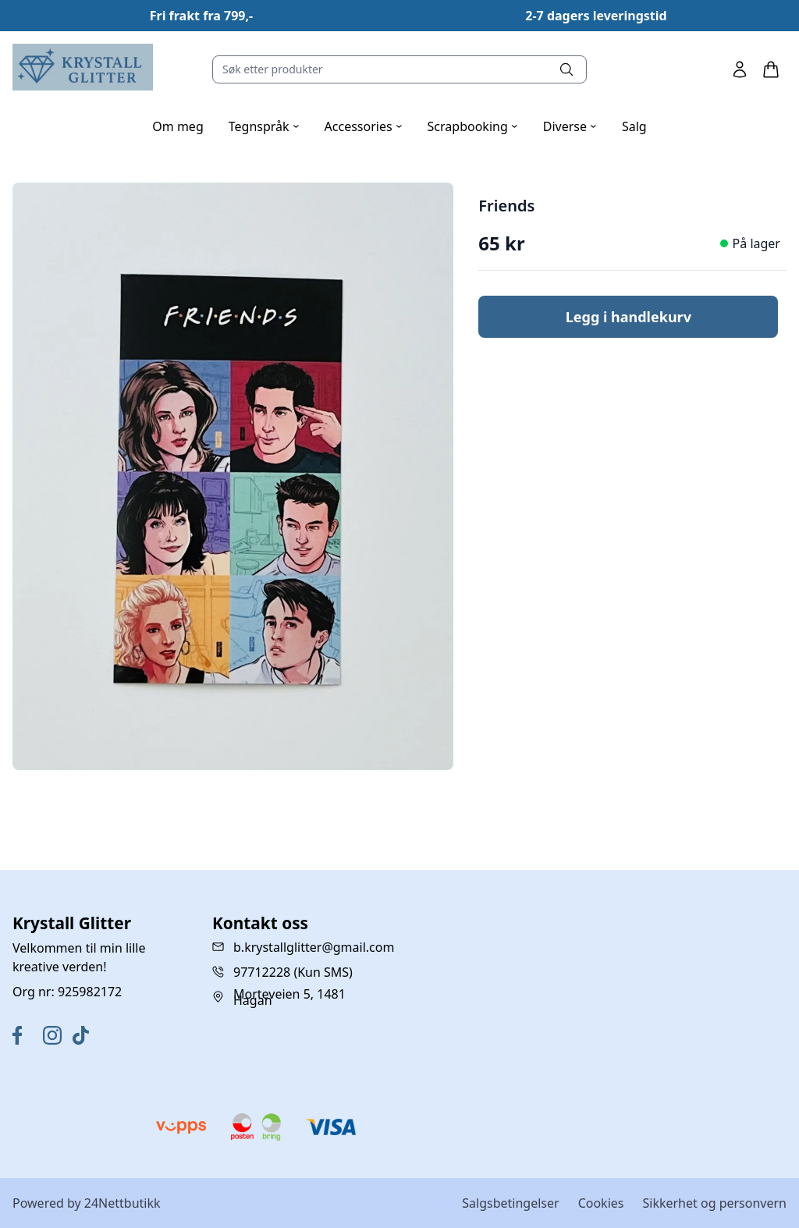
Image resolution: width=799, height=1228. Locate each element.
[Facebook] (24, 1035)
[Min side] (739, 69)
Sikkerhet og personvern (714, 1203)
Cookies (601, 1203)
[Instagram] (55, 1035)
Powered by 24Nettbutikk (86, 1203)
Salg (634, 126)
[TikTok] (85, 1035)
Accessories (364, 126)
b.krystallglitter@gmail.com (313, 947)
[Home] (82, 67)
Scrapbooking (473, 126)
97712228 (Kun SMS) (293, 972)
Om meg (177, 126)
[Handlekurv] (771, 69)
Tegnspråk (264, 126)
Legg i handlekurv (628, 316)
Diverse (570, 126)
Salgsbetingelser (510, 1203)
